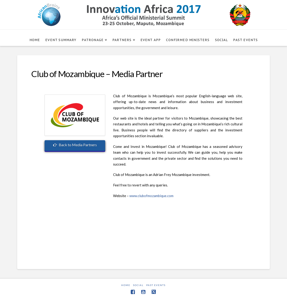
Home (125, 285)
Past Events (156, 285)
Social (138, 285)
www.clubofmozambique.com (151, 196)
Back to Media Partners (75, 145)
